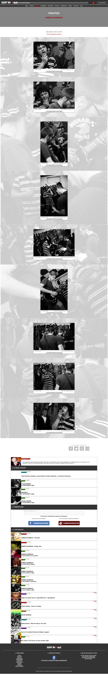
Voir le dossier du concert (54, 34)
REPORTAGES (19, 680)
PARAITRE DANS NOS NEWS (88, 675)
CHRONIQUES (19, 677)
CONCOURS (19, 683)
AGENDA (19, 681)
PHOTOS (19, 675)
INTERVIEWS (19, 678)
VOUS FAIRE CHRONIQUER (88, 674)
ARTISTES (19, 674)
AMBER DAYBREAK (54, 18)
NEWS (19, 673)
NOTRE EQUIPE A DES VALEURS (88, 673)
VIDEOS (19, 682)
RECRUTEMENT (88, 677)
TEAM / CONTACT (19, 684)
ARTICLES (19, 679)
